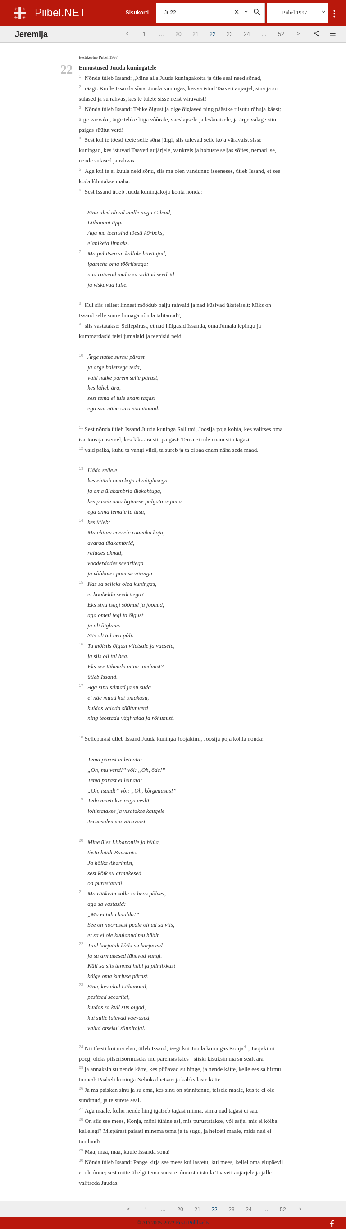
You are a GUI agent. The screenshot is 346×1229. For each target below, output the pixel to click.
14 (82, 520)
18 (82, 737)
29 (82, 1150)
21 (82, 892)
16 (82, 644)
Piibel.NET (60, 12)
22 (82, 943)
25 (82, 1067)
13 (82, 468)
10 (82, 355)
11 (82, 427)
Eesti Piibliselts (192, 1223)
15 (82, 582)
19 (82, 799)
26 (82, 1088)
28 (82, 1119)
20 (82, 840)
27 (82, 1109)
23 (82, 985)
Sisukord (137, 12)
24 (82, 1046)
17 (82, 685)
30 (82, 1160)
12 (82, 448)
